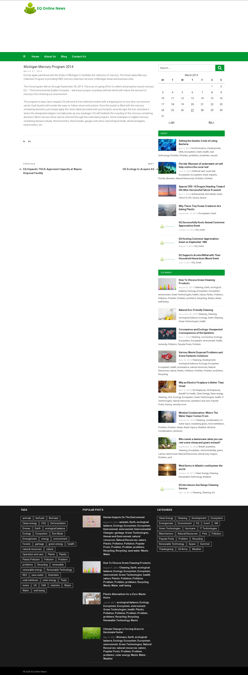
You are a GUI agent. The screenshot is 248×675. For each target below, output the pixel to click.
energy (45, 538)
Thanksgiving (166, 549)
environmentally (208, 450)
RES (25, 575)
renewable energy (32, 569)
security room (179, 404)
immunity (162, 344)
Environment (110, 529)
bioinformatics (199, 148)
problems (194, 155)
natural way (203, 454)
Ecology (192, 291)
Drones (26, 528)
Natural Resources (185, 178)
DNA (181, 152)
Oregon (213, 454)
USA (43, 585)
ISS (190, 197)
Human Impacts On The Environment (124, 517)
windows (177, 431)
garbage (39, 544)
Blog (64, 56)
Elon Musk (210, 194)
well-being (163, 301)
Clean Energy (203, 393)
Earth (206, 287)
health (206, 152)
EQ (29, 141)
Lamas (161, 454)
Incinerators (183, 367)
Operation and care (200, 400)
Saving (168, 404)
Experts (213, 174)
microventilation (216, 423)
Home (35, 56)
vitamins (55, 585)
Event (199, 152)
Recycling (202, 298)
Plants (51, 554)
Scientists (204, 155)
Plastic (210, 294)
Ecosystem (189, 152)
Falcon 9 (183, 197)
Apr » (211, 122)
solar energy (49, 580)
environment (164, 294)
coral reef (210, 171)
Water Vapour (190, 427)
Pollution (218, 294)
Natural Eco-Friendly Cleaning (196, 310)
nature (202, 294)
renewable (58, 564)
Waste (211, 298)
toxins (26, 585)
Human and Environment (117, 536)
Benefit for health (187, 393)
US (35, 585)
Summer (205, 544)
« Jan (171, 122)
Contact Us (79, 56)
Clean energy (216, 393)
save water (38, 575)
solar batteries (30, 580)
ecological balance (188, 317)
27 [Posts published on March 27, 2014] (192, 110)
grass (220, 450)
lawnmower (171, 454)
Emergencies (30, 538)
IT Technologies (208, 528)
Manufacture (166, 533)
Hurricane (190, 528)
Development (213, 148)
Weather (202, 427)
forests (26, 544)
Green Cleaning (215, 317)
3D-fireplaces (199, 390)
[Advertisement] (158, 25)
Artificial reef (198, 171)
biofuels (40, 518)
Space (196, 197)
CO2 (170, 397)
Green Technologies (181, 294)
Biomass (53, 518)
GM (216, 523)
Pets (204, 533)
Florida (161, 178)
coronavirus (207, 337)
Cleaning (199, 287)
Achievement (198, 194)
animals (27, 518)
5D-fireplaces (213, 390)
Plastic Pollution (31, 559)
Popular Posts (185, 344)
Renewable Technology (190, 477)
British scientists (207, 446)
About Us (50, 56)
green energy (56, 544)
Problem (174, 155)
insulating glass (199, 423)
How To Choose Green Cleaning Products (127, 563)
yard (170, 457)
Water (218, 298)
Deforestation (58, 523)
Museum (170, 178)
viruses (214, 155)
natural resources (198, 367)
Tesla (63, 580)
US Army (183, 549)
